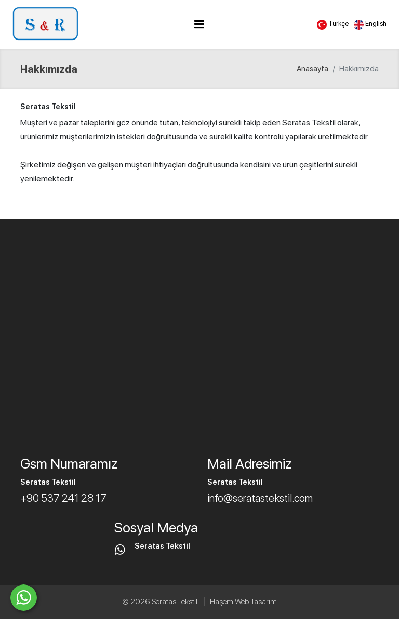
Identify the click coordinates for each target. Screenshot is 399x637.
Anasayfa (312, 68)
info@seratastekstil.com (260, 497)
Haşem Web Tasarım (243, 601)
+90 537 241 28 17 (63, 497)
